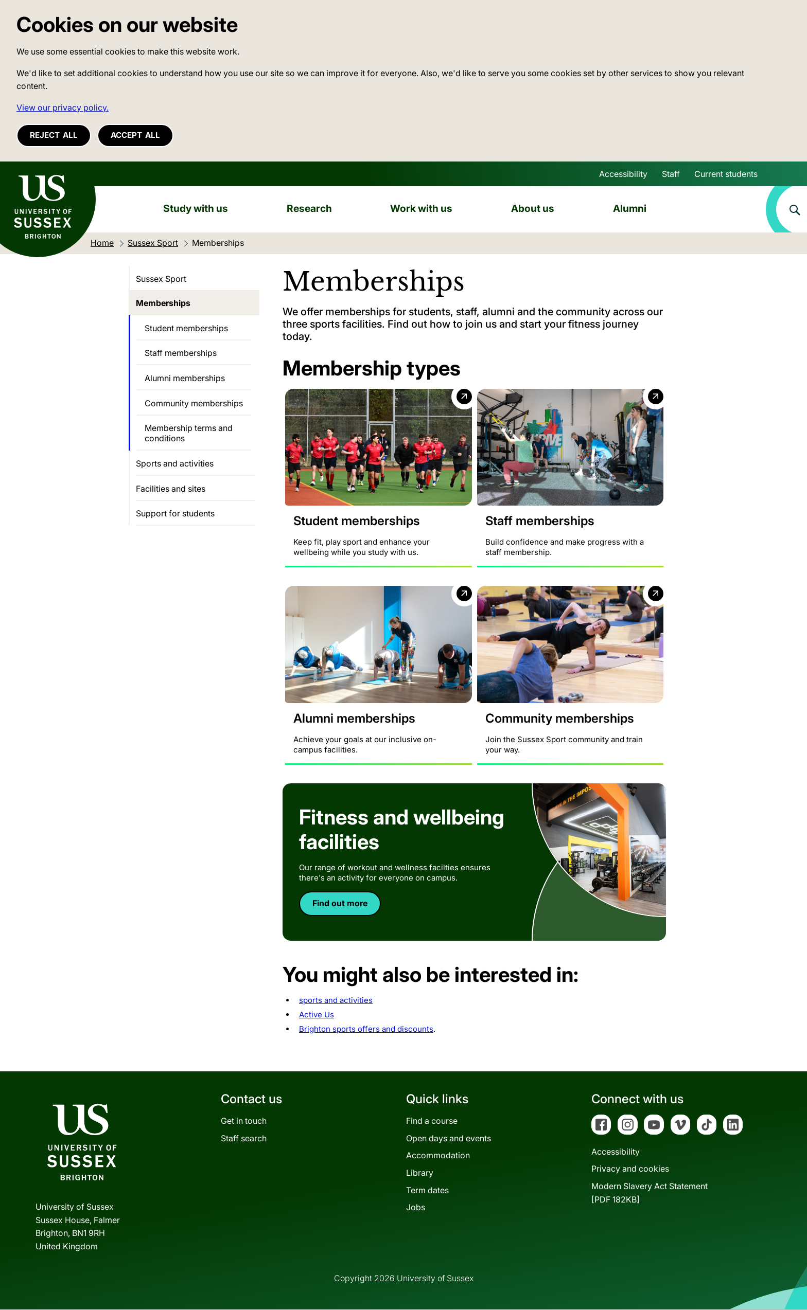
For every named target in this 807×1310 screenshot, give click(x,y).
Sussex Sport (161, 279)
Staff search (244, 1138)
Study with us (195, 208)
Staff (671, 174)
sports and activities (336, 1000)
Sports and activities (175, 463)
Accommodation (438, 1156)
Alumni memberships (185, 378)
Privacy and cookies (630, 1169)
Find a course (432, 1121)
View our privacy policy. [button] (62, 107)
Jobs (415, 1208)
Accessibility (623, 174)
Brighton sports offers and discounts (366, 1029)
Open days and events (448, 1138)
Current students (726, 174)
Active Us (316, 1014)
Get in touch (244, 1121)
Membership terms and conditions (189, 433)
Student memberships (186, 328)
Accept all (135, 135)
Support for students (175, 513)
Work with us (421, 208)
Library (419, 1173)
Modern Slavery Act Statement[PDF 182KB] (649, 1193)
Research (309, 208)
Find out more (339, 903)
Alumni (629, 208)
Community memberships (194, 403)
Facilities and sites (170, 488)
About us (532, 208)
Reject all (54, 135)
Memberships (163, 303)
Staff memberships (181, 353)
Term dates (427, 1190)
